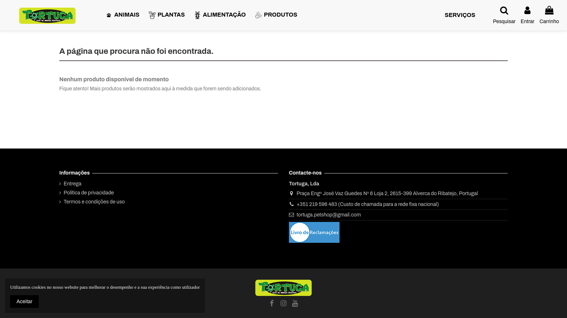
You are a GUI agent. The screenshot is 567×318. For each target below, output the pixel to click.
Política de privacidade (89, 192)
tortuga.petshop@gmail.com (329, 215)
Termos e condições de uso (94, 202)
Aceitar (25, 301)
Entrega (72, 183)
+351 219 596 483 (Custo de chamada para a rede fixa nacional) (368, 204)
